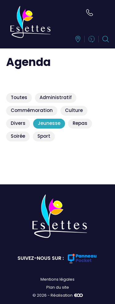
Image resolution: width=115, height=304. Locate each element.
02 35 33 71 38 (89, 12)
